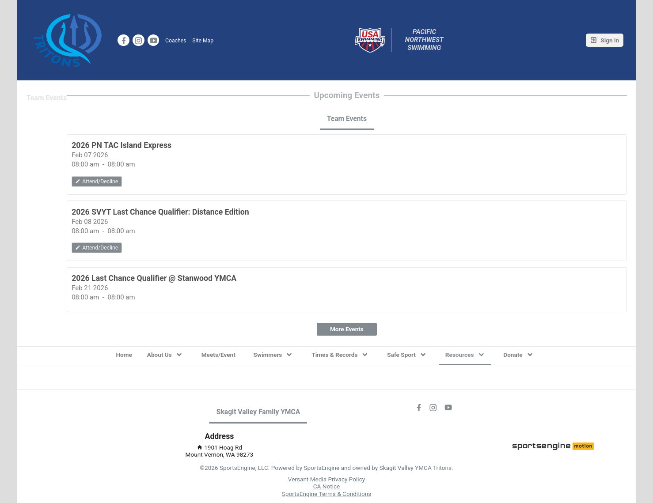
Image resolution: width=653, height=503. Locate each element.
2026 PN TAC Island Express (121, 145)
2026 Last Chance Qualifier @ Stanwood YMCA (154, 278)
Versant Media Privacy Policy (326, 479)
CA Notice (326, 486)
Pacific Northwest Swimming (425, 40)
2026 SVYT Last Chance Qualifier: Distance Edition (160, 212)
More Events (347, 329)
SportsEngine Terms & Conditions (326, 493)
